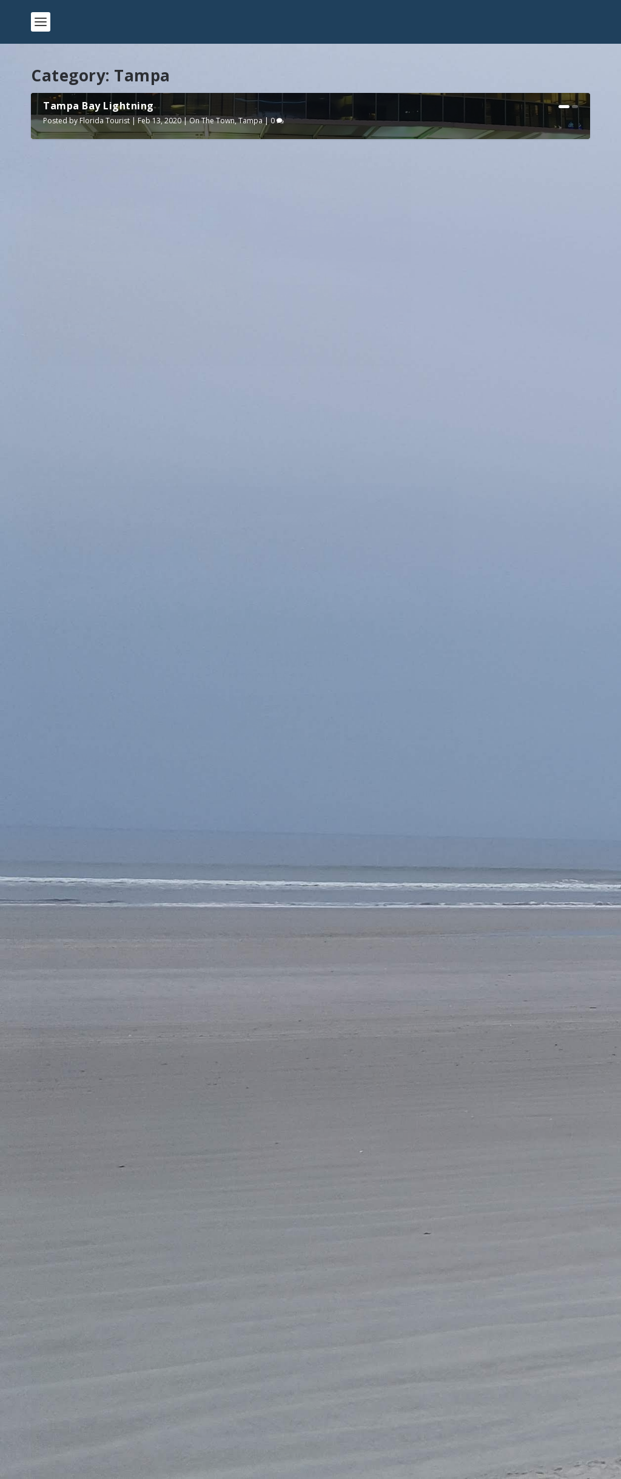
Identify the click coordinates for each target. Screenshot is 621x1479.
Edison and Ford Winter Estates (109, 1322)
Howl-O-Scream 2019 (96, 920)
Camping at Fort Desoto (94, 1412)
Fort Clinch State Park (89, 1352)
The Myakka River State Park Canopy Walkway (141, 1292)
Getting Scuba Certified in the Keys (117, 1382)
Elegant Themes (114, 1465)
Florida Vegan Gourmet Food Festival (425, 618)
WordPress (228, 1465)
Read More (74, 700)
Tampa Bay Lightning (98, 388)
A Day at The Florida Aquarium (408, 920)
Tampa (250, 403)
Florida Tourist (104, 403)
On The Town (212, 403)
